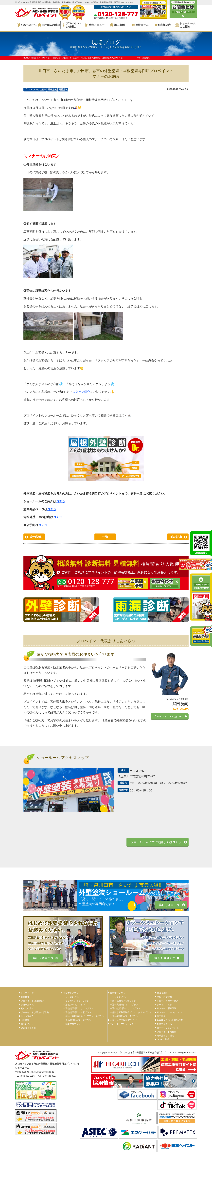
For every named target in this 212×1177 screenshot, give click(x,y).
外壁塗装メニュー (71, 993)
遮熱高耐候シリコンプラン (125, 1004)
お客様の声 (163, 25)
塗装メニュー (95, 25)
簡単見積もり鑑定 (165, 1035)
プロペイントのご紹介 (35, 89)
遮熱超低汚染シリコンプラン (79, 1008)
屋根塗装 (52, 89)
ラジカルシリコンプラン (77, 1001)
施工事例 (117, 25)
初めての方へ (26, 25)
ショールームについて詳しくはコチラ (156, 842)
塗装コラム (140, 25)
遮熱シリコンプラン (75, 1004)
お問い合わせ (27, 1024)
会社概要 (25, 997)
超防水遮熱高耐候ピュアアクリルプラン (84, 1016)
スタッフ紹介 (81, 391)
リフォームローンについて (170, 1012)
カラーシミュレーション (168, 1028)
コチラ (60, 501)
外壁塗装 (63, 89)
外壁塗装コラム (164, 1024)
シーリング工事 (164, 1004)
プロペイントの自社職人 (32, 1001)
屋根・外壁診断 (164, 997)
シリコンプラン (72, 997)
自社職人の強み (49, 25)
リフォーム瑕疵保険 (166, 1008)
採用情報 (25, 1020)
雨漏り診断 (162, 993)
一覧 (105, 537)
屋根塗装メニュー (118, 993)
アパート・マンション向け (123, 1024)
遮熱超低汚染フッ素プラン (78, 1012)
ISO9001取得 (163, 1039)
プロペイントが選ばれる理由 (35, 1012)
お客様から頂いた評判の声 (170, 1020)
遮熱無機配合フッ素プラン (78, 1020)
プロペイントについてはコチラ (169, 716)
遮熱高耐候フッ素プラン (124, 1001)
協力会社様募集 (28, 1028)
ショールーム (27, 1004)
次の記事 (36, 537)
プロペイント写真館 (166, 1032)
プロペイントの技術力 (72, 25)
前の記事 (176, 537)
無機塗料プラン (72, 1024)
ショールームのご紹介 (185, 25)
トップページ (27, 993)
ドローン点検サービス (167, 1001)
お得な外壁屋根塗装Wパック (124, 1020)
